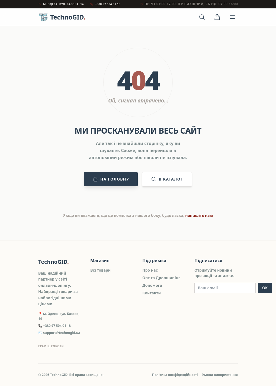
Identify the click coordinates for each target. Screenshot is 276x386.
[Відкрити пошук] (202, 17)
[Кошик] (217, 17)
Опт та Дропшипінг (161, 277)
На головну (111, 179)
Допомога (152, 285)
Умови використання (220, 374)
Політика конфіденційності (175, 374)
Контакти (151, 292)
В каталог (167, 179)
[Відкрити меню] (232, 17)
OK (265, 287)
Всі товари (100, 270)
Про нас (150, 270)
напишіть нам (199, 215)
